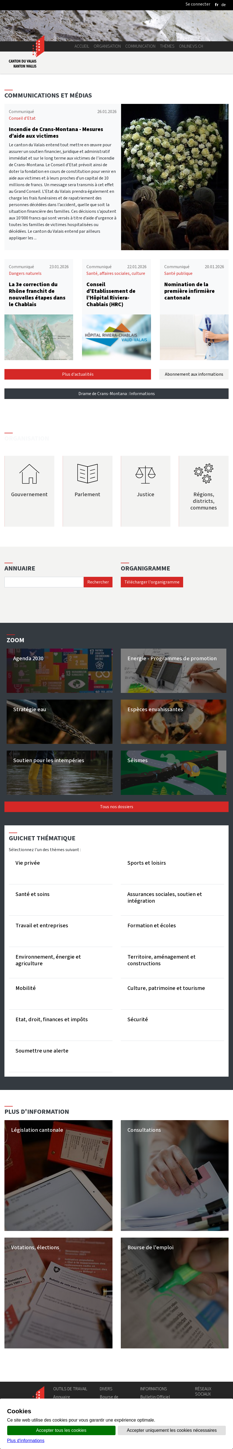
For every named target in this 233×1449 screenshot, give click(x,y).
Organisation (107, 46)
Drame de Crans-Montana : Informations (116, 393)
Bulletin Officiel (155, 1397)
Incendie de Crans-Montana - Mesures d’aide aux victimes (56, 133)
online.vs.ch (191, 46)
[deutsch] (223, 4)
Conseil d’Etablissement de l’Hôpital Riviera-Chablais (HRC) (110, 294)
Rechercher (98, 582)
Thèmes (167, 46)
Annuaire (61, 1397)
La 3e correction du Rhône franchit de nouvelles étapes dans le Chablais (37, 294)
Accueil (82, 46)
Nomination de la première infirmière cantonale (189, 291)
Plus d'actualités (78, 374)
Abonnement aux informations (194, 374)
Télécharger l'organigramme (152, 582)
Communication (140, 46)
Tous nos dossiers (116, 807)
